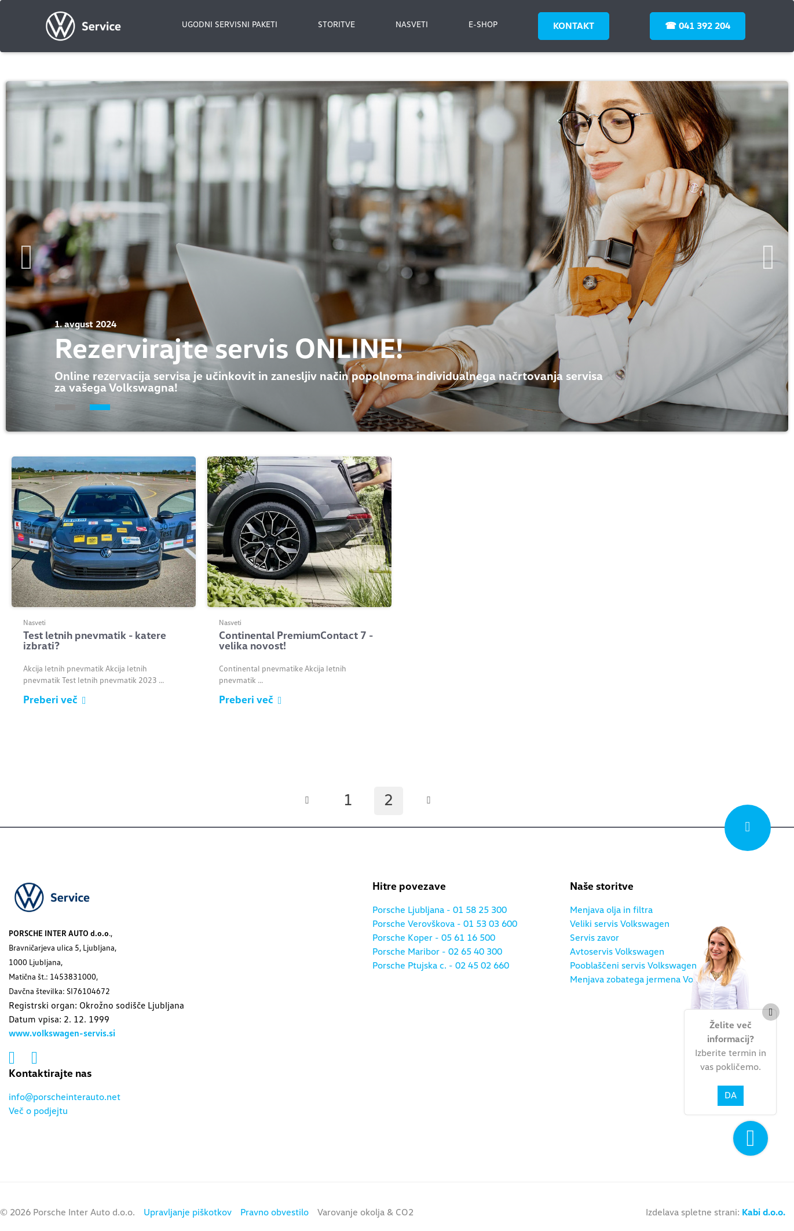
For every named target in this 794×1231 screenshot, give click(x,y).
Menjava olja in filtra (611, 910)
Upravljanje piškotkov (188, 1212)
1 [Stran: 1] (348, 801)
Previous (26, 257)
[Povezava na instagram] (34, 1058)
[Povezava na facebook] (14, 1058)
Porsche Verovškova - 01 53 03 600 (444, 924)
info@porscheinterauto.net (64, 1097)
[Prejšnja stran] (307, 801)
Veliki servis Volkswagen (619, 924)
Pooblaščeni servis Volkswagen (633, 965)
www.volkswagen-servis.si (62, 1033)
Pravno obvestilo (274, 1212)
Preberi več (54, 700)
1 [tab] (65, 407)
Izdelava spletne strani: (715, 1212)
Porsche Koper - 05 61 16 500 (433, 938)
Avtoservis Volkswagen (617, 951)
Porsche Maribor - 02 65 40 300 (437, 951)
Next (768, 257)
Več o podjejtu (38, 1111)
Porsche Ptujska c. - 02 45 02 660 (440, 965)
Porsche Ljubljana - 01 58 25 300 (439, 910)
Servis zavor (594, 938)
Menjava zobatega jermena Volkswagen (651, 979)
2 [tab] (100, 407)
